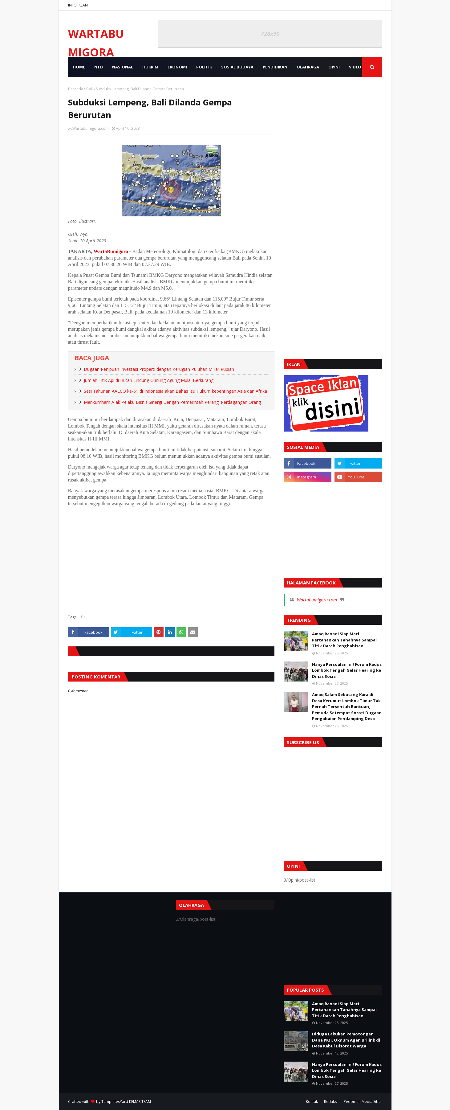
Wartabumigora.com (90, 128)
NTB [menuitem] (98, 67)
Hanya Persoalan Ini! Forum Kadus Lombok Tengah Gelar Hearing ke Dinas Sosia (347, 670)
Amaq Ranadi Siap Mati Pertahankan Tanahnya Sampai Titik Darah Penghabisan (344, 640)
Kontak (312, 1101)
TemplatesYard (114, 1101)
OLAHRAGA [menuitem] (308, 67)
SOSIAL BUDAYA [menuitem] (237, 67)
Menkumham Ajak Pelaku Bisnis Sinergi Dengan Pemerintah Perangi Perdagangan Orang (172, 402)
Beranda (75, 89)
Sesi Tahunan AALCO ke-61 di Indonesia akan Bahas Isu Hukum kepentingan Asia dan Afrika (175, 391)
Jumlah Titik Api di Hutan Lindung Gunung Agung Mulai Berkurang (148, 380)
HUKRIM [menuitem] (150, 67)
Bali (89, 89)
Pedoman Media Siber (363, 1101)
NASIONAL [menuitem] (122, 67)
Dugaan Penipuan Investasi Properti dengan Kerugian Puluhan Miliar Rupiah (159, 369)
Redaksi (331, 1101)
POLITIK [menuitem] (204, 67)
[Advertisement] (171, 565)
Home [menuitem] (79, 67)
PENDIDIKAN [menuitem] (275, 67)
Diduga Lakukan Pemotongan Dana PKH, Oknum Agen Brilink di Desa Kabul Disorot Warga (346, 1040)
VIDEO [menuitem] (355, 67)
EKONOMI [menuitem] (177, 67)
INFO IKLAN (78, 5)
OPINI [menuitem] (334, 67)
